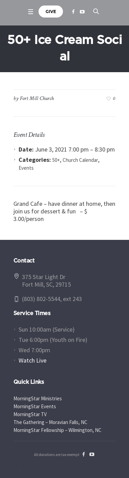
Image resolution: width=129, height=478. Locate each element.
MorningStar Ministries (37, 398)
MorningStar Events (34, 406)
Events (26, 168)
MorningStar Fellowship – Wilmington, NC (57, 430)
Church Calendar (80, 160)
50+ (56, 160)
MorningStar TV (30, 414)
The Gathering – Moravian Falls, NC (50, 422)
